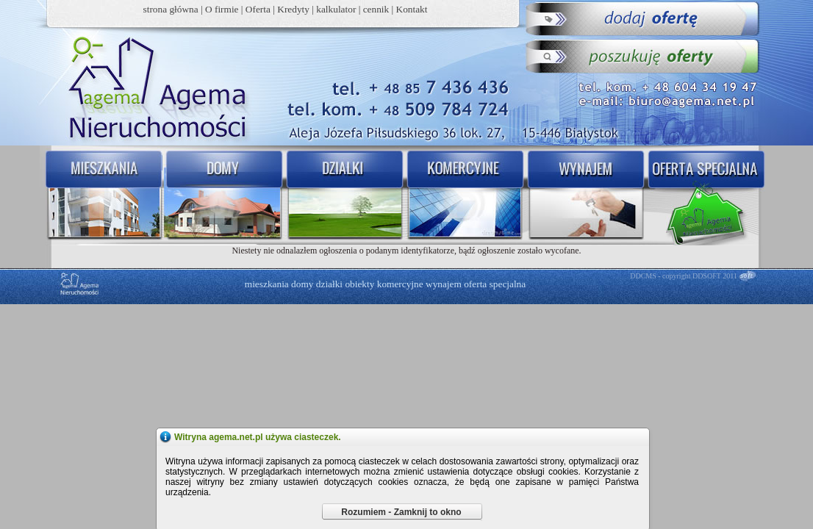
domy (302, 283)
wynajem (444, 283)
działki (329, 283)
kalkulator (336, 9)
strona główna (170, 9)
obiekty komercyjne (384, 283)
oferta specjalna (495, 283)
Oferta (258, 9)
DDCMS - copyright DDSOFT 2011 (683, 276)
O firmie (222, 9)
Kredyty (293, 9)
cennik (376, 9)
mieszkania (267, 283)
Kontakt (412, 9)
